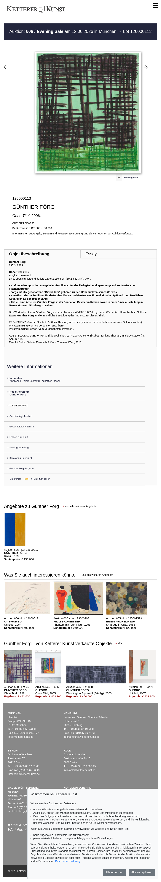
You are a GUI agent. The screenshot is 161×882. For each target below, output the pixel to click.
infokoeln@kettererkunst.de (79, 770)
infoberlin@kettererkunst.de (24, 773)
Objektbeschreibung (29, 254)
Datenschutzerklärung (67, 861)
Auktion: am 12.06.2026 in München (63, 31)
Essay (91, 254)
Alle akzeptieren (141, 872)
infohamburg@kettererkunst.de (81, 736)
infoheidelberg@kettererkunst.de (27, 811)
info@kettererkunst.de (20, 736)
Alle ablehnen (114, 872)
